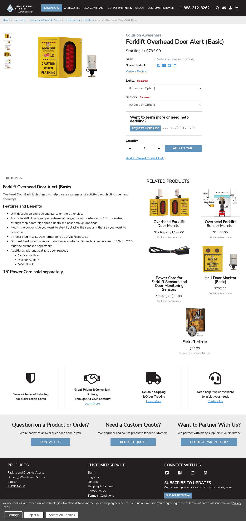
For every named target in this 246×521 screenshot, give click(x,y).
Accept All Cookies (62, 515)
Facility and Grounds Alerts (25, 472)
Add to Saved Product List (145, 158)
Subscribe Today (178, 495)
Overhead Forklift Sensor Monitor (220, 223)
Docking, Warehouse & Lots (26, 477)
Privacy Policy (96, 491)
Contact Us (215, 401)
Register (93, 477)
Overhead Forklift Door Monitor (169, 223)
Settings (13, 515)
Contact (92, 482)
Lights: (137, 81)
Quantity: (132, 141)
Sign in (91, 472)
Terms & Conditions (100, 496)
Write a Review (136, 71)
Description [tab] (14, 178)
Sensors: (138, 97)
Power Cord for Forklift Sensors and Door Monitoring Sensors (169, 283)
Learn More (92, 403)
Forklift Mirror (194, 341)
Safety (12, 482)
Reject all (33, 515)
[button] (217, 8)
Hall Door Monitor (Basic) (220, 279)
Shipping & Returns (100, 486)
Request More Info (145, 128)
